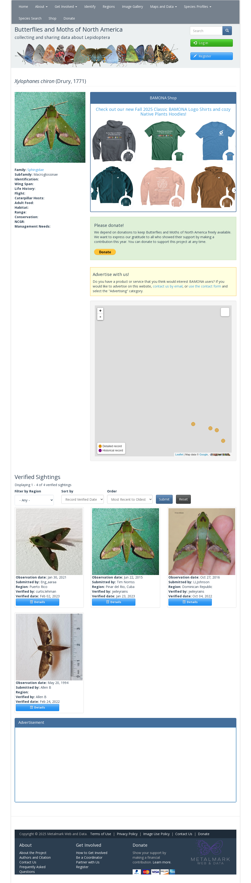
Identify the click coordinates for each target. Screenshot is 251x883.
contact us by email (168, 286)
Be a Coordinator (89, 857)
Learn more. (162, 862)
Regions (109, 6)
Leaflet (179, 454)
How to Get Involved (91, 852)
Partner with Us (88, 862)
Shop (52, 18)
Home (23, 6)
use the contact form (205, 286)
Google (203, 454)
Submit (164, 499)
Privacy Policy (127, 834)
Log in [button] (200, 43)
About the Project (32, 852)
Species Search (30, 18)
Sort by (67, 491)
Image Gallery (132, 6)
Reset (183, 499)
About (41, 6)
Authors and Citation (35, 857)
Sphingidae (35, 169)
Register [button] (202, 56)
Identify (90, 6)
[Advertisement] (125, 764)
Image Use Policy (156, 834)
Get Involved (66, 6)
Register (82, 867)
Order (112, 491)
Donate (69, 18)
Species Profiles (197, 6)
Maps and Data (163, 6)
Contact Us (183, 834)
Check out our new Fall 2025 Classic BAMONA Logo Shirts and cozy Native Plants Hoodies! (163, 111)
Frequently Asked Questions (32, 869)
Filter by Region (28, 491)
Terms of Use (100, 834)
